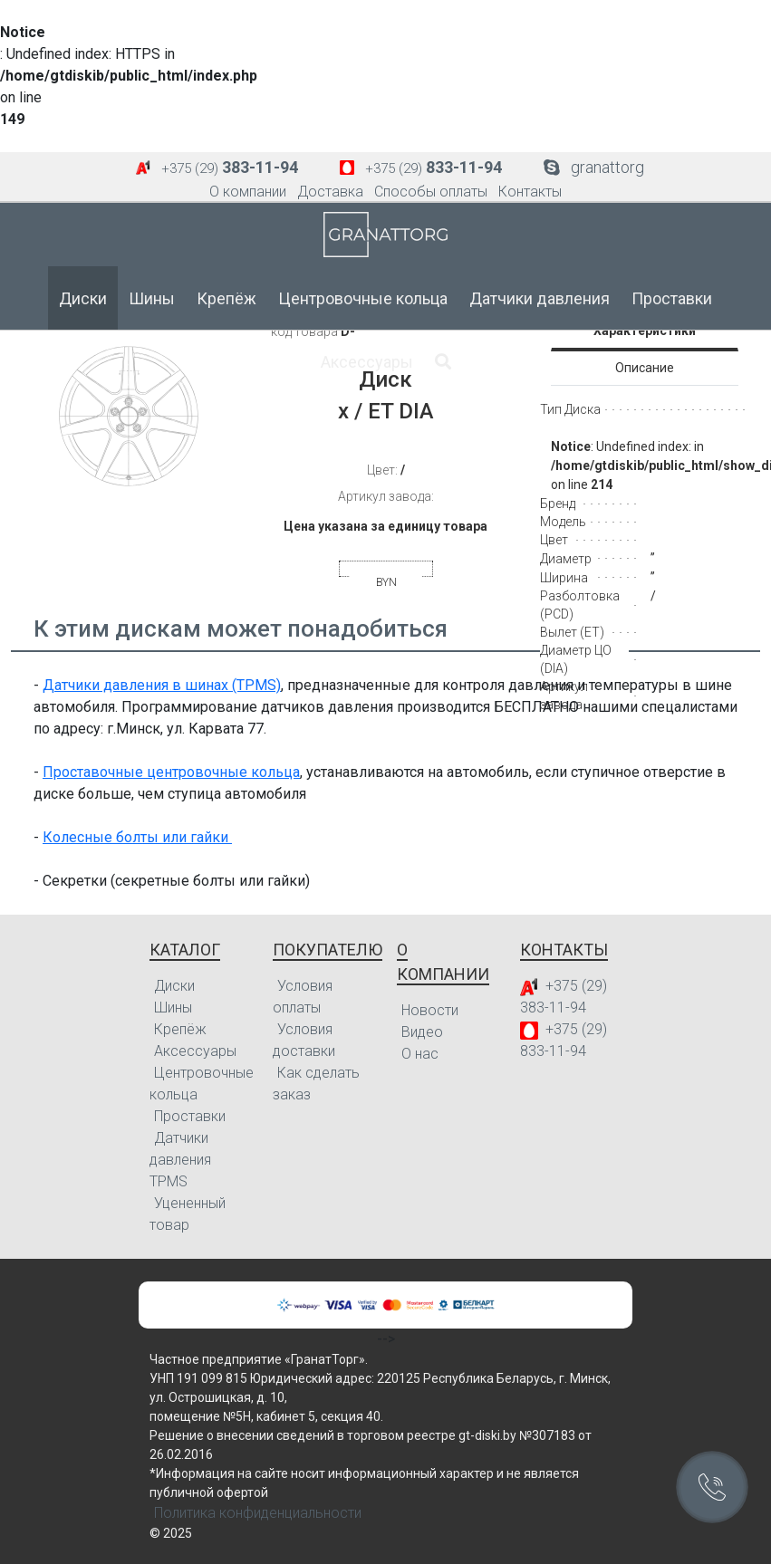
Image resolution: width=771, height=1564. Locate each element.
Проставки (671, 298)
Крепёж (226, 298)
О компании (247, 191)
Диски (83, 298)
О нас (420, 1053)
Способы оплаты (430, 191)
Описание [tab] (644, 367)
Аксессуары (367, 361)
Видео (422, 1032)
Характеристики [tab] (644, 330)
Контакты (530, 191)
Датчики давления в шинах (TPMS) (162, 685)
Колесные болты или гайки (137, 837)
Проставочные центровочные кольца (171, 772)
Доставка (330, 191)
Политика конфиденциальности (257, 1512)
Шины (152, 298)
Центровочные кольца (363, 298)
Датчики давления (539, 298)
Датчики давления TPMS (180, 1159)
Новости (429, 1010)
